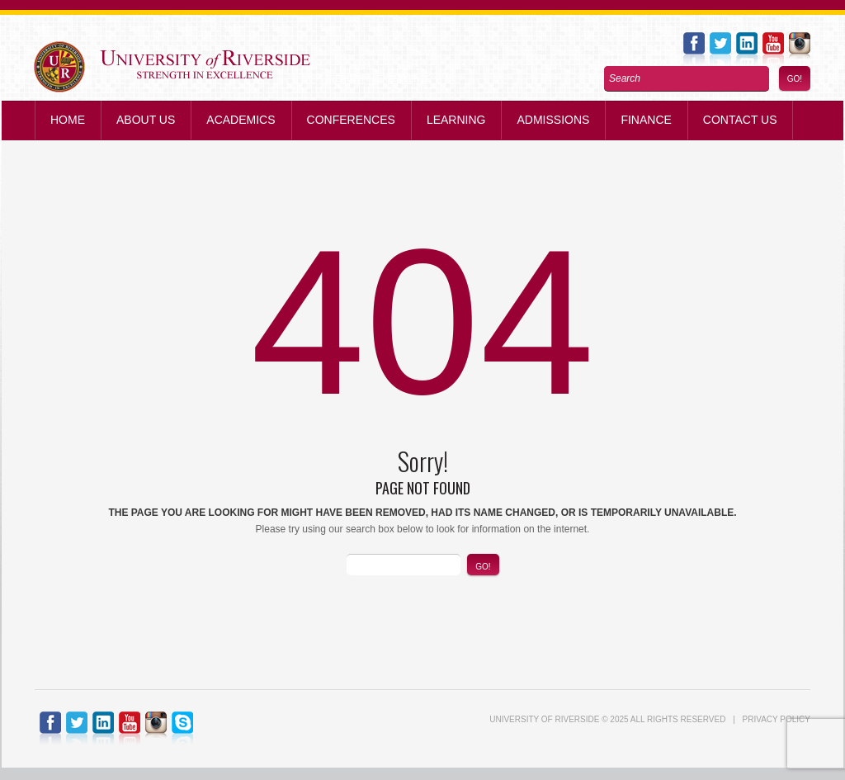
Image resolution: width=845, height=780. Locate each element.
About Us (145, 119)
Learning (456, 119)
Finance (646, 119)
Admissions (553, 119)
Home (67, 119)
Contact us (740, 119)
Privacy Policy (776, 719)
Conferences (351, 119)
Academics (240, 119)
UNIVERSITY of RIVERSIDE (544, 719)
